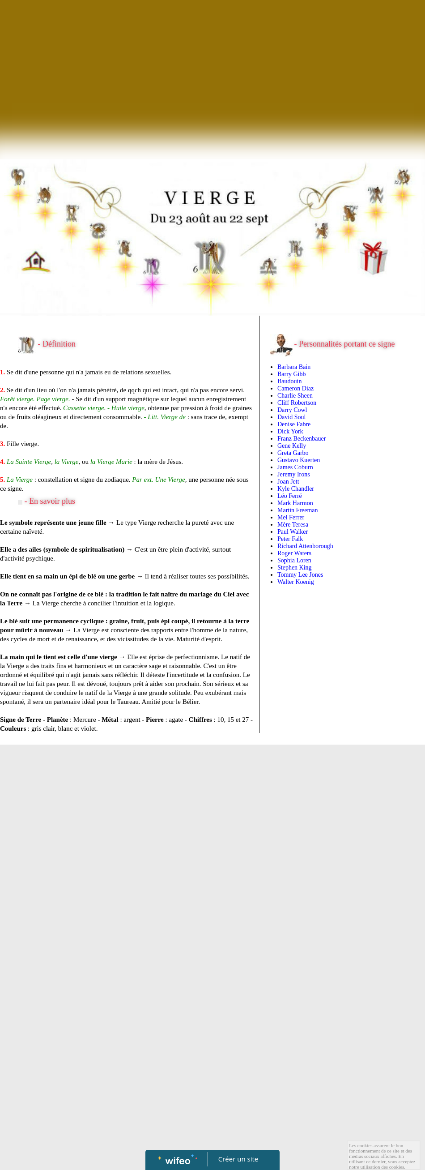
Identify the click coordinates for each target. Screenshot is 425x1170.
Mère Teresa (292, 524)
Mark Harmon (295, 503)
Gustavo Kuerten (298, 460)
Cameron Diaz (295, 388)
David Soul (291, 417)
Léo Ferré (289, 496)
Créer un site (238, 1158)
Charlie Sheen (295, 395)
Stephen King (294, 567)
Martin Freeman (297, 510)
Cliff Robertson (296, 402)
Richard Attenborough (305, 546)
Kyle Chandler (295, 488)
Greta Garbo (293, 453)
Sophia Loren (294, 560)
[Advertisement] (212, 67)
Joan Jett (288, 481)
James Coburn (295, 467)
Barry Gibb (291, 374)
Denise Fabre (293, 424)
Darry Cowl (292, 410)
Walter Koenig (295, 582)
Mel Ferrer (290, 517)
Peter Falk (290, 539)
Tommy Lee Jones (300, 574)
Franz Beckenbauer (301, 438)
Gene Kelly (291, 445)
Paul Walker (292, 531)
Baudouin (289, 381)
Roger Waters (294, 553)
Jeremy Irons (293, 474)
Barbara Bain (293, 367)
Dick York (290, 431)
